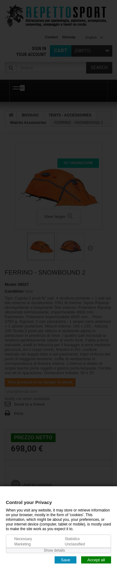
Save (65, 559)
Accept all (96, 559)
